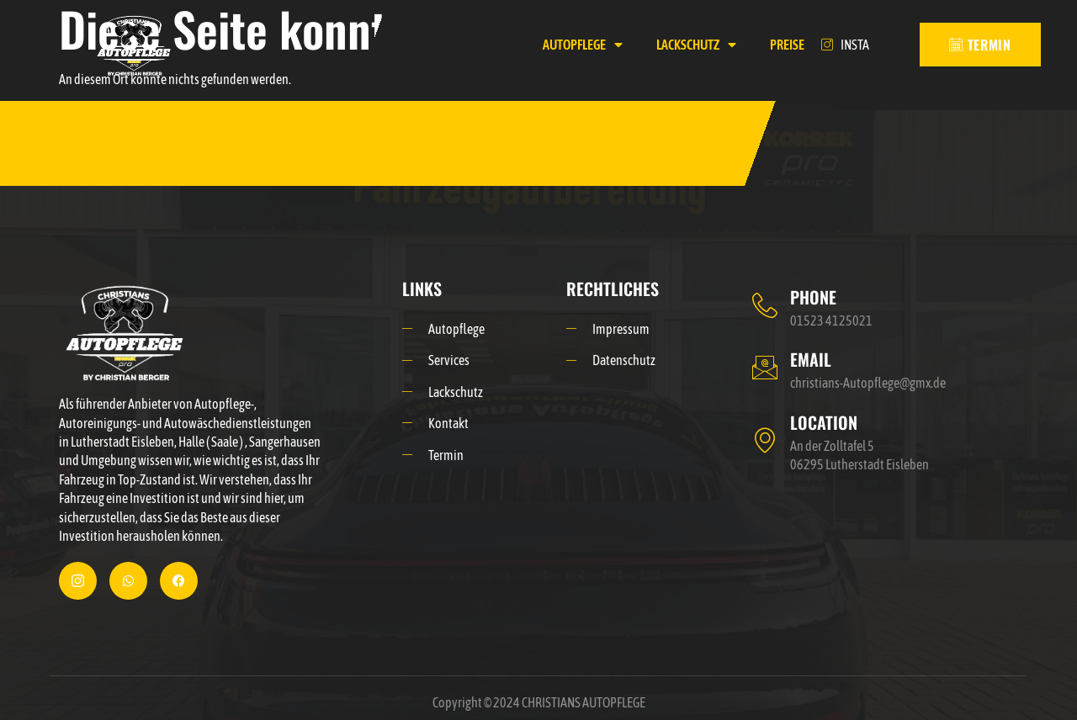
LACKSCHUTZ (696, 44)
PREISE (787, 44)
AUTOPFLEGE (583, 44)
